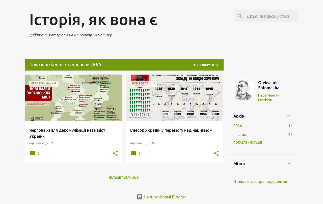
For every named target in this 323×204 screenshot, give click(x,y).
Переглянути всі (206, 65)
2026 (237, 125)
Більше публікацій (124, 177)
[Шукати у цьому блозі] (271, 16)
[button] (115, 153)
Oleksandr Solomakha (268, 85)
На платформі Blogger (161, 197)
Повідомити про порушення (260, 181)
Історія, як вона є (93, 19)
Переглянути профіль (269, 97)
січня (242, 134)
